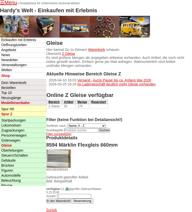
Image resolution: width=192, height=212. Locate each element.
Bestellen (8, 88)
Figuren (7, 170)
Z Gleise (68, 54)
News (5, 55)
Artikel (68, 102)
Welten (6, 70)
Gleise (6, 145)
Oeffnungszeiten (14, 45)
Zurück (51, 210)
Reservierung (82, 201)
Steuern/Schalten (14, 155)
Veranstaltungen (13, 65)
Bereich (54, 102)
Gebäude (8, 160)
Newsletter (9, 60)
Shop (5, 76)
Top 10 (6, 93)
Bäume (6, 185)
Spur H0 (7, 109)
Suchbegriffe (54, 130)
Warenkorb (96, 50)
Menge (82, 102)
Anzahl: (51, 196)
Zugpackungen (12, 130)
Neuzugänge (11, 98)
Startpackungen (13, 120)
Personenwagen (13, 135)
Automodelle (11, 175)
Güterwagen (10, 140)
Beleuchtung (11, 180)
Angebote (8, 50)
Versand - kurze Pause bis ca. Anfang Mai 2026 (114, 80)
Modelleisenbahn (15, 103)
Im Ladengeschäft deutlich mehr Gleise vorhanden (116, 84)
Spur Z (6, 114)
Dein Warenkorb (13, 83)
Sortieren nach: (56, 126)
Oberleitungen (12, 150)
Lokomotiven (11, 125)
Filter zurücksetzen (59, 134)
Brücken (7, 165)
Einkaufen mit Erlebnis (18, 40)
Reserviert (98, 102)
